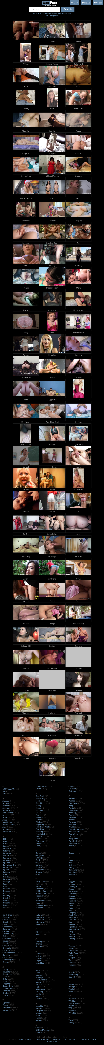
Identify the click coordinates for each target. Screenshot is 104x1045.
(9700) (79, 894)
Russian (72, 874)
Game (38, 853)
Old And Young (42, 1030)
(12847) (49, 989)
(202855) (80, 822)
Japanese (39, 931)
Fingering (39, 824)
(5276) (47, 922)
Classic (5, 924)
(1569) (46, 810)
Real (70, 862)
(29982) (43, 815)
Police (71, 819)
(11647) (45, 898)
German (39, 865)
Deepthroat (7, 974)
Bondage (6, 881)
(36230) (12, 941)
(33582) (19, 952)
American (6, 810)
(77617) (46, 865)
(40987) (20, 865)
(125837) (11, 820)
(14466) (14, 888)
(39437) (48, 855)
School (71, 889)
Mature (38, 982)
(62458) (10, 839)
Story (71, 931)
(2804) (78, 884)
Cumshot (6, 955)
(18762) (79, 917)
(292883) (10, 815)
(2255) (49, 891)
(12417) (44, 1027)
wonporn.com (25, 1039)
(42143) (79, 874)
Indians (38, 915)
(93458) (44, 996)
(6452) (78, 827)
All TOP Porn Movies (42, 13)
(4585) (8, 791)
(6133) (16, 934)
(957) (11, 886)
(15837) (79, 812)
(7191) (45, 944)
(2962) (8, 893)
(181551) (50, 893)
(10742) (48, 796)
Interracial (39, 919)
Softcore (72, 917)
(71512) (47, 932)
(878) (87, 829)
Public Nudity (74, 831)
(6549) (44, 853)
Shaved (72, 898)
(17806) (44, 924)
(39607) (80, 865)
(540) (81, 810)
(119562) (44, 801)
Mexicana (39, 984)
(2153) (12, 803)
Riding (71, 867)
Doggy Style (7, 986)
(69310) (44, 953)
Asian (4, 820)
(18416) (49, 905)
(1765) (48, 1011)
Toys (70, 960)
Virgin (71, 989)
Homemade (40, 893)
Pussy (71, 845)
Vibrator (72, 984)
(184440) (11, 957)
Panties (72, 801)
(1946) (48, 917)
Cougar (5, 941)
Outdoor (72, 791)
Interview (39, 922)
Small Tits (73, 915)
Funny (38, 845)
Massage (39, 977)
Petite (71, 808)
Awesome (6, 831)
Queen (71, 853)
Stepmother (74, 929)
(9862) (12, 805)
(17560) (77, 908)
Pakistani (73, 798)
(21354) (45, 858)
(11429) (81, 886)
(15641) (77, 805)
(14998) (79, 882)
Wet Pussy (73, 1003)
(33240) (82, 953)
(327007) (48, 889)
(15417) (80, 870)
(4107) (14, 831)
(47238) (13, 936)
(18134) (47, 907)
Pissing (72, 815)
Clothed (5, 931)
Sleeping (72, 912)
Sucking (72, 938)
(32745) (12, 898)
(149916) (43, 862)
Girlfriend (39, 869)
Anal (4, 815)
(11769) (13, 900)
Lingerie (39, 960)
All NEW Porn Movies (61, 13)
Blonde (5, 876)
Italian (38, 924)
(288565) (14, 955)
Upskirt (72, 977)
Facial (37, 801)
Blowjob (6, 879)
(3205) (75, 910)
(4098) (47, 841)
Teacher (72, 946)
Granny (38, 872)
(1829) (13, 872)
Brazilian (6, 888)
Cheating (6, 917)
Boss (4, 884)
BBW (4, 841)
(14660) (49, 900)
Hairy (37, 884)
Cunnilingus (7, 959)
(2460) (43, 934)
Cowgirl (5, 945)
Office (38, 1027)
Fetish (38, 819)
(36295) (76, 786)
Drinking (6, 990)
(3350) (78, 934)
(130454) (76, 960)
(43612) (46, 960)
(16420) (10, 817)
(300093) (78, 846)
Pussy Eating (74, 843)
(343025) (10, 827)
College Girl (7, 933)
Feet (37, 815)
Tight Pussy (74, 953)
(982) (76, 820)
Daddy (5, 969)
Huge (37, 903)
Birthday (6, 872)
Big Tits (5, 869)
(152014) (14, 862)
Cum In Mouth (8, 952)
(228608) (13, 877)
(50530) (13, 945)
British (5, 898)
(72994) (14, 1010)
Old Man (39, 1032)
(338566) (78, 948)
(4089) (45, 946)
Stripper (72, 934)
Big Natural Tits (9, 865)
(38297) (16, 974)
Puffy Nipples (74, 838)
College (5, 936)
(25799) (14, 881)
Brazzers (6, 891)
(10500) (12, 924)
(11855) (47, 803)
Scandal (72, 884)
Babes (5, 846)
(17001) (16, 960)
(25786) (13, 922)
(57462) (78, 965)
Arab (4, 817)
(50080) (78, 860)
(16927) (49, 881)
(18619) (12, 969)
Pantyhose (73, 803)
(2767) (76, 955)
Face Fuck (39, 796)
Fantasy (38, 808)
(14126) (11, 829)
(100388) (79, 938)
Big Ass (5, 860)
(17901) (11, 962)
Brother (5, 900)
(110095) (15, 948)
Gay (37, 862)
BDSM (5, 843)
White (71, 1005)
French (38, 843)
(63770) (44, 884)
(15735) (47, 1006)
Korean (38, 946)
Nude (37, 1015)
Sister (71, 908)
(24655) (46, 808)
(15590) (8, 793)
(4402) (45, 867)
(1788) (81, 974)
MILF (37, 970)
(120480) (77, 1008)
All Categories (52, 15)
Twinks (72, 965)
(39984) (46, 998)
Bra (3, 893)
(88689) (47, 824)
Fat (36, 812)
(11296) (13, 919)
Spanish (72, 924)
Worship (72, 1013)
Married (39, 975)
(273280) (13, 870)
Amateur (6, 808)
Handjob (39, 886)
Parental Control (89, 1039)
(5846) (78, 958)
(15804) (79, 903)
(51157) (12, 855)
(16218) (79, 872)
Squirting (73, 926)
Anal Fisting (7, 812)
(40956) (45, 872)
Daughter (6, 972)
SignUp (86, 3)
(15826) (44, 1020)
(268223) (44, 970)
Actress (5, 803)
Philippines (73, 810)
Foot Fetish (40, 834)
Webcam (72, 998)
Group (38, 874)
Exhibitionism (41, 786)
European (6, 1007)
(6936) (44, 1018)
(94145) (80, 915)
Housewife (40, 900)
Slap (70, 910)
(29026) (77, 905)
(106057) (80, 998)
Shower (72, 903)
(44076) (45, 915)
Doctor (5, 981)
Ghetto (38, 867)
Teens (71, 948)
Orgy (71, 786)
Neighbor (39, 1008)
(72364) (44, 903)
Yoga (71, 1020)
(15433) (79, 984)
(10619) (79, 924)
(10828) (79, 1013)
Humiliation (40, 905)
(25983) (16, 988)
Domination (7, 988)
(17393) (16, 915)
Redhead (72, 865)
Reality (72, 860)
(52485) (78, 867)
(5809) (12, 981)
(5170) (15, 938)
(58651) (77, 836)
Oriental (72, 788)
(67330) (17, 986)
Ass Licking (7, 822)
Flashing (39, 831)
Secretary (73, 891)
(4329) (13, 896)
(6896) (80, 841)
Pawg (71, 805)
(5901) (45, 975)
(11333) (16, 867)
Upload (98, 3)
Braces (5, 886)
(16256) (14, 905)
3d (3, 791)
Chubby (5, 922)
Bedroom (6, 858)
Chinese (6, 919)
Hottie (38, 898)
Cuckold (6, 950)
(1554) (45, 860)
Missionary (40, 989)
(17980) (44, 1015)
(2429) (79, 798)
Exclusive (6, 1010)
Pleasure (72, 817)
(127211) (48, 920)
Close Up (6, 929)
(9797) (78, 946)
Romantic (73, 870)
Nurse (38, 1018)
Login (74, 3)
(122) (13, 891)
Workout (72, 1010)
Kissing (38, 941)
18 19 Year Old (9, 789)
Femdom (39, 817)
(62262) (76, 863)
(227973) (14, 903)
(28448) (42, 812)
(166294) (46, 982)
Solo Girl (72, 919)
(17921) (79, 801)
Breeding (6, 895)
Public (71, 836)
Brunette (6, 902)
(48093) (12, 844)
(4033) (14, 858)
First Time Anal (42, 827)
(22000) (83, 843)
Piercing (72, 812)
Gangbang (39, 855)
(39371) (77, 808)
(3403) (16, 813)
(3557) (76, 1020)
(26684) (46, 1013)
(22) (17, 789)
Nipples (38, 1013)
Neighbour (40, 1010)
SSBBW (72, 882)
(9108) (44, 846)
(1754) (47, 984)
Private (72, 827)
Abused (5, 801)
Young (71, 1022)
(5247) (47, 1008)
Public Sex (73, 834)
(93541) (47, 886)
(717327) (14, 808)
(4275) (46, 1032)
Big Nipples (7, 867)
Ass (4, 827)
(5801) (80, 891)
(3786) (45, 822)
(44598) (80, 791)
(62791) (45, 874)
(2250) (9, 907)
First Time (39, 829)
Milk (37, 987)
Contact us (52, 1041)
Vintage (72, 986)
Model (38, 994)
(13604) (81, 803)
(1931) (52, 827)
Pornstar (72, 822)
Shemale (72, 900)
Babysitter (6, 848)
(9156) (46, 831)
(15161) (48, 829)
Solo (70, 922)
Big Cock (6, 862)
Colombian (7, 938)
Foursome (39, 841)
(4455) (78, 977)
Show (71, 905)
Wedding (72, 1001)
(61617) (14, 810)
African (5, 805)
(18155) (16, 822)
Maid (37, 972)
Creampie (6, 948)
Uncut (71, 972)
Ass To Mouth (8, 824)
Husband (39, 907)
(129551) (76, 922)
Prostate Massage (76, 829)
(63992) (14, 1007)
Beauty (5, 855)
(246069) (12, 846)
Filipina (38, 822)
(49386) (78, 898)
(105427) (11, 841)
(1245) (79, 1001)
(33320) (47, 977)
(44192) (47, 817)
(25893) (11, 979)
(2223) (79, 1010)
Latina (38, 953)
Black (4, 874)
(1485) (12, 993)
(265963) (51, 980)
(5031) (14, 848)
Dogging (6, 983)
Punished (73, 841)
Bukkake (6, 905)
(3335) (79, 789)
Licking (38, 958)
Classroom (7, 926)
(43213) (13, 950)
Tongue (72, 957)
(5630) (80, 834)
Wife (71, 1008)
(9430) (79, 920)
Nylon (38, 1020)
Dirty (4, 979)
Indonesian (40, 917)
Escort (5, 1005)
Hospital (39, 896)
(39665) (45, 941)
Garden (38, 860)
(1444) (12, 801)
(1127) (14, 926)
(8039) (13, 983)
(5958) (10, 884)
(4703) (11, 1005)
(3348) (47, 963)
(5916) (17, 824)
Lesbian (38, 956)
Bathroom (6, 853)
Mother (38, 998)
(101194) (82, 950)
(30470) (45, 994)
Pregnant (73, 824)
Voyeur (72, 991)
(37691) (47, 869)
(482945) (14, 879)
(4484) (78, 962)
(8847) (42, 987)
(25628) (14, 917)
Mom (37, 996)
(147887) (78, 1022)
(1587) (44, 838)
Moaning (39, 991)
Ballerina (6, 851)
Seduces (72, 893)
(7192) (79, 824)
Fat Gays (39, 810)
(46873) (77, 1006)
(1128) (79, 912)
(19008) (78, 889)
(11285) (84, 831)
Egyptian (6, 1002)
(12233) (46, 836)
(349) (50, 786)
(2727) (13, 1003)
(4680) (13, 991)
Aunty (5, 829)
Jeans (37, 934)
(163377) (11, 874)
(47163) (14, 929)
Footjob (38, 836)
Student (72, 936)
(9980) (78, 896)
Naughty (39, 1006)
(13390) (79, 936)
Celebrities (7, 915)
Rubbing (72, 872)
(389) (13, 851)
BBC (4, 839)
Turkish (72, 962)
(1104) (11, 995)
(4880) (51, 1030)
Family (38, 805)
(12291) (78, 991)
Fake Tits (39, 803)
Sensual (72, 896)
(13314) (45, 805)
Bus (4, 907)
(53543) (79, 986)
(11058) (47, 991)
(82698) (12, 943)
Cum (4, 957)
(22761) (49, 834)
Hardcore (39, 888)
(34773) (45, 843)
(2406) (44, 789)
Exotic (38, 788)
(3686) (12, 931)
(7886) (77, 989)
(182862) (13, 860)
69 (3, 793)
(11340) (14, 972)
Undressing (73, 974)
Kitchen (38, 944)
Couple (5, 943)
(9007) (48, 798)
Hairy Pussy (40, 881)
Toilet (71, 955)
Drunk (5, 995)
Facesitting (40, 798)
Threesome (73, 950)
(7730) (43, 973)
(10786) (77, 931)
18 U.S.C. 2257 (70, 1039)
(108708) (46, 956)
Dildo (4, 976)
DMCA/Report (42, 1039)
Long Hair (39, 963)
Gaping (38, 857)
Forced (38, 838)
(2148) (46, 896)
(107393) (45, 820)
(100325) (46, 958)
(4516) (77, 853)
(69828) (11, 976)
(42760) (79, 901)
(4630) (82, 929)
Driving (5, 993)
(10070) (80, 817)
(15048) (81, 1003)
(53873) (80, 927)
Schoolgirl (73, 886)
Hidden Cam (40, 891)
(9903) (14, 853)
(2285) (83, 838)
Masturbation (41, 979)
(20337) (78, 815)
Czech (5, 962)
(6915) (77, 972)
